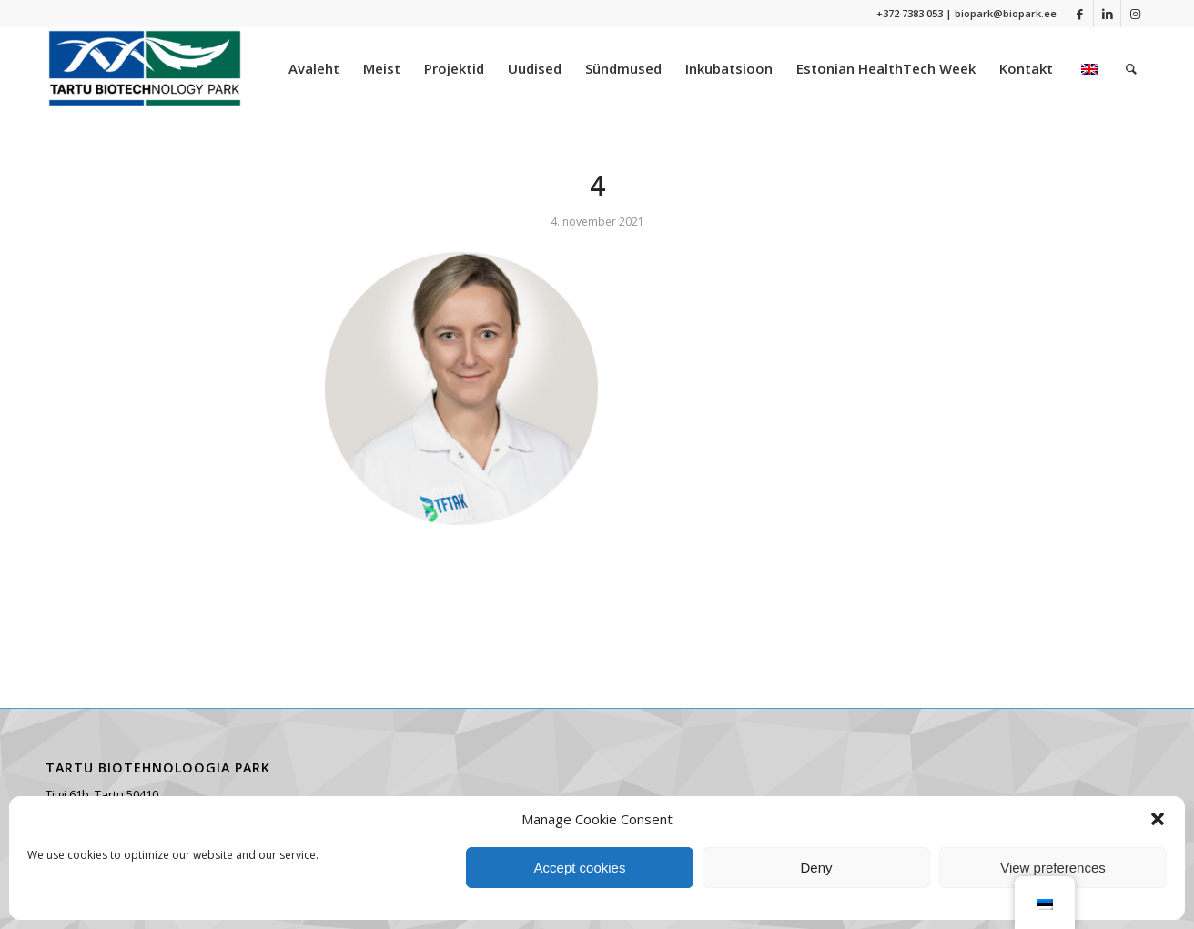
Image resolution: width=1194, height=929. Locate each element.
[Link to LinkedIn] (1107, 13)
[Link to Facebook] (1080, 13)
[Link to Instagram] (1134, 13)
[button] (1157, 819)
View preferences (1053, 867)
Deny (816, 867)
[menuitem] (314, 68)
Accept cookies (580, 867)
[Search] (1131, 68)
